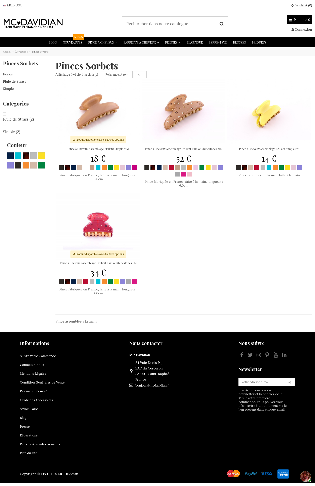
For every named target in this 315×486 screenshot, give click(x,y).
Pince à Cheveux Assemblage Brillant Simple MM (98, 151)
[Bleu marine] (73, 170)
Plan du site (28, 456)
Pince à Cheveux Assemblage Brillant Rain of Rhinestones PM (98, 266)
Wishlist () (301, 5)
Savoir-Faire (29, 411)
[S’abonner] (289, 386)
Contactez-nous (32, 367)
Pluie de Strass (14, 81)
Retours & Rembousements (40, 447)
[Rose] (122, 170)
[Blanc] (85, 170)
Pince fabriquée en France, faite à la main (269, 178)
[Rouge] (171, 170)
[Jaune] (116, 170)
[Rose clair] (195, 170)
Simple (8, 88)
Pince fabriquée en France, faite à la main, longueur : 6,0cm (98, 180)
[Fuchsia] (134, 170)
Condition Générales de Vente (42, 385)
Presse (25, 429)
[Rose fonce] (189, 176)
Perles (8, 74)
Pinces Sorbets (20, 63)
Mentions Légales (33, 376)
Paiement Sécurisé (33, 394)
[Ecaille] (67, 170)
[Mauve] (128, 170)
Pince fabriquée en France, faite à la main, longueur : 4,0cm (98, 294)
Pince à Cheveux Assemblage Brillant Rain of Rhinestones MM (184, 151)
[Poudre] (79, 170)
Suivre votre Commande (38, 358)
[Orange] (104, 170)
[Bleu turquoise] (98, 170)
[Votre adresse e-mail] (253, 386)
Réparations (29, 438)
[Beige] (92, 170)
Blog (23, 420)
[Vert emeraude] (110, 170)
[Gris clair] (177, 176)
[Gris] (183, 170)
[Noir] (61, 170)
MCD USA (12, 5)
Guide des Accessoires (36, 403)
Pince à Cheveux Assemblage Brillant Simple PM (269, 151)
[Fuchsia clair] (183, 176)
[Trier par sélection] (119, 76)
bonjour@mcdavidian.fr (145, 388)
